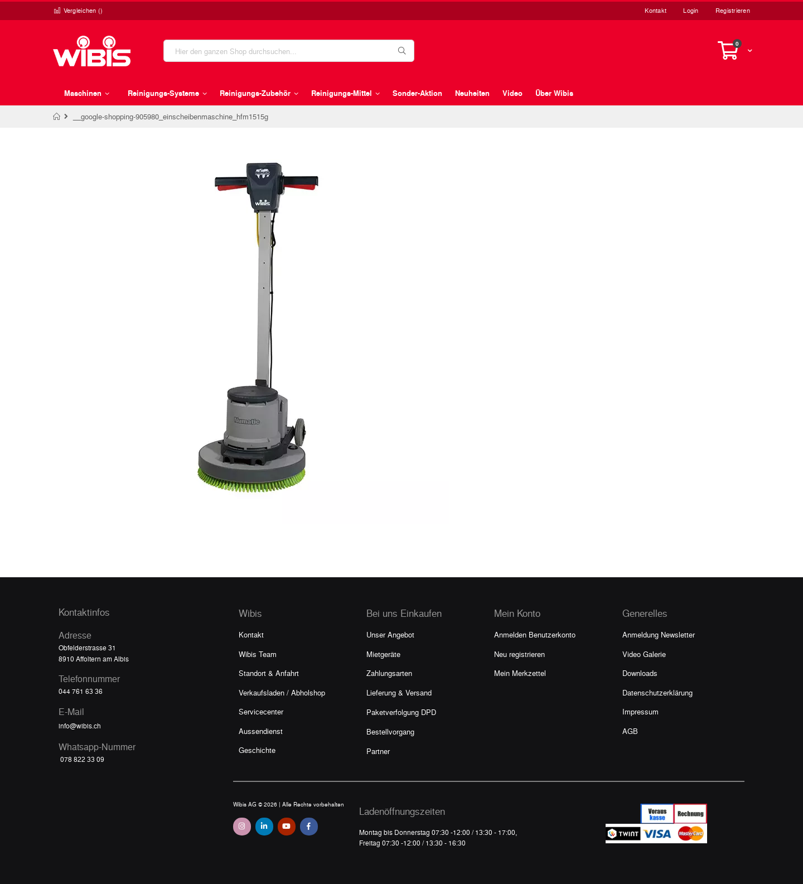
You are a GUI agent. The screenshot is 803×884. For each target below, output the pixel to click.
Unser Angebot (390, 634)
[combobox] (288, 51)
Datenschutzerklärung (657, 692)
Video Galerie (644, 654)
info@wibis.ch (80, 726)
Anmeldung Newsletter (658, 634)
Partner (378, 751)
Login (690, 10)
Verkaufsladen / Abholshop (282, 692)
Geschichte (257, 750)
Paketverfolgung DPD (401, 712)
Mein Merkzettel (520, 673)
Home (57, 116)
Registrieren (732, 10)
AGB (630, 731)
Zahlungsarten (389, 673)
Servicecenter (261, 711)
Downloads (639, 673)
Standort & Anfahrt (269, 673)
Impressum (640, 711)
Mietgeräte (383, 654)
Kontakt (655, 10)
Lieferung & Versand (399, 692)
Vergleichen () (78, 10)
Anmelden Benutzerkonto (534, 634)
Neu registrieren (519, 654)
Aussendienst (261, 731)
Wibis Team (258, 654)
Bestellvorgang (390, 731)
